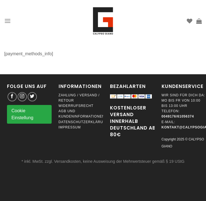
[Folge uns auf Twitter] (32, 96)
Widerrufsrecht (76, 106)
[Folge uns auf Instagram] (22, 96)
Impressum (70, 127)
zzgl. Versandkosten (63, 161)
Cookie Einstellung (22, 114)
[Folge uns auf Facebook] (12, 96)
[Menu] (7, 21)
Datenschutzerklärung (84, 122)
